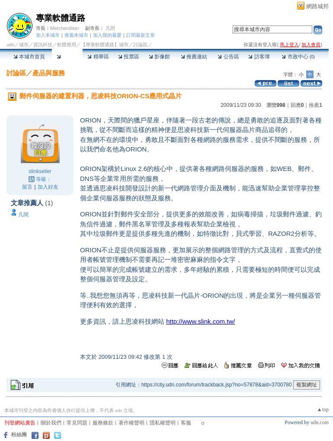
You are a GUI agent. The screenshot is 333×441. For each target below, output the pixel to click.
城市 (24, 44)
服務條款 (103, 423)
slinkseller (40, 171)
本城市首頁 (29, 57)
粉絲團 (19, 434)
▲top (323, 409)
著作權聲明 (131, 423)
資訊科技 (42, 44)
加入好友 (48, 187)
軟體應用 (66, 44)
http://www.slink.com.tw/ (200, 321)
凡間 (110, 28)
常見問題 (77, 423)
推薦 (315, 105)
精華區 (98, 57)
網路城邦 (317, 6)
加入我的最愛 (107, 35)
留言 (27, 187)
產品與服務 (48, 73)
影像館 (159, 57)
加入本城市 (48, 35)
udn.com (320, 422)
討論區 (67, 57)
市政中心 (298, 57)
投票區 (128, 57)
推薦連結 (194, 57)
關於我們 (51, 423)
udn (10, 44)
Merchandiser (64, 28)
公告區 (228, 57)
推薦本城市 (76, 35)
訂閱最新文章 (140, 35)
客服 (186, 423)
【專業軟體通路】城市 (104, 44)
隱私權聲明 (163, 423)
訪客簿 (258, 57)
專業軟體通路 (60, 18)
